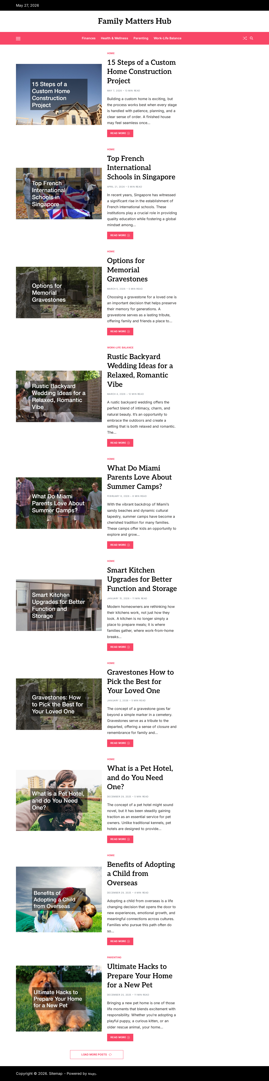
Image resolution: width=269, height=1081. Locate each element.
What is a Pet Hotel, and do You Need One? (140, 777)
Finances (89, 38)
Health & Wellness (114, 38)
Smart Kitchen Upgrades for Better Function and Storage (142, 579)
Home (111, 53)
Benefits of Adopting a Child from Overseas (141, 873)
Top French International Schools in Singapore (141, 167)
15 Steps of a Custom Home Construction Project (141, 71)
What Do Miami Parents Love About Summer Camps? (139, 477)
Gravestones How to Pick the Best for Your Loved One (140, 681)
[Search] (251, 38)
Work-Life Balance (167, 38)
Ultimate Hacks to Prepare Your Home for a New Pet (140, 975)
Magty (92, 1073)
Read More (120, 133)
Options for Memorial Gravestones (127, 270)
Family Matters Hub (134, 21)
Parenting (141, 38)
